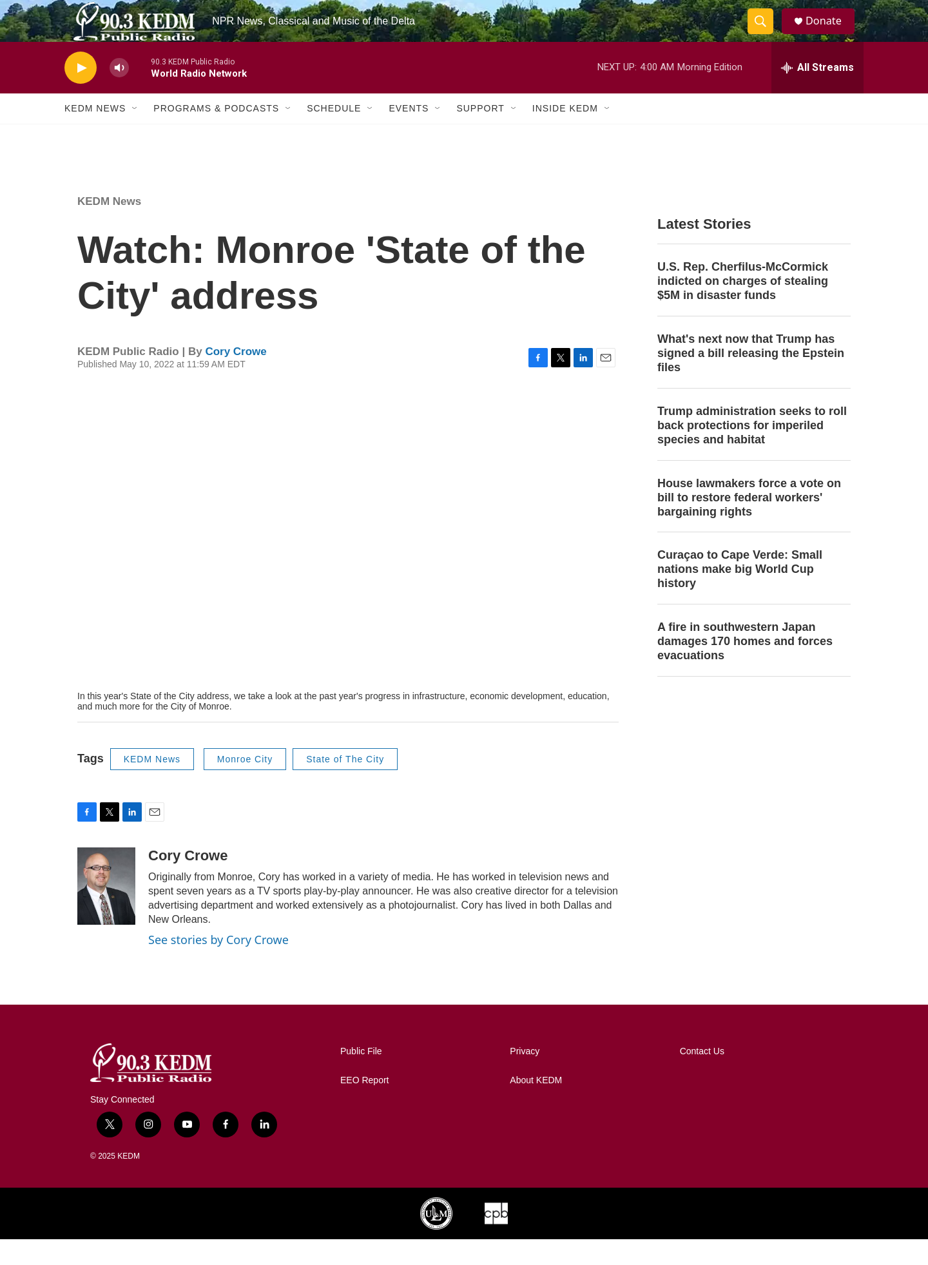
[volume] (119, 93)
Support (480, 134)
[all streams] (817, 93)
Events (409, 134)
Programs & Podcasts (216, 134)
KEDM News (95, 134)
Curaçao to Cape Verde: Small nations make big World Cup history (739, 594)
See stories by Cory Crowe (218, 965)
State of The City (345, 785)
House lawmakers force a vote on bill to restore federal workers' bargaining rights (749, 523)
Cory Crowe (235, 377)
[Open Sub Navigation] (135, 134)
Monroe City (245, 785)
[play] (80, 93)
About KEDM (536, 1106)
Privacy (524, 1077)
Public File (361, 1077)
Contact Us (702, 1077)
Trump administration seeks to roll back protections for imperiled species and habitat (752, 451)
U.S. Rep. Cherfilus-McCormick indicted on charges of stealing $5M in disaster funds (742, 306)
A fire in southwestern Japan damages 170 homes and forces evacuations (745, 667)
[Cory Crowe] (106, 912)
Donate (831, 34)
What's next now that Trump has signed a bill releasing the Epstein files (750, 379)
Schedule (334, 134)
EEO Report (364, 1106)
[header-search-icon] (765, 34)
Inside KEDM (565, 134)
